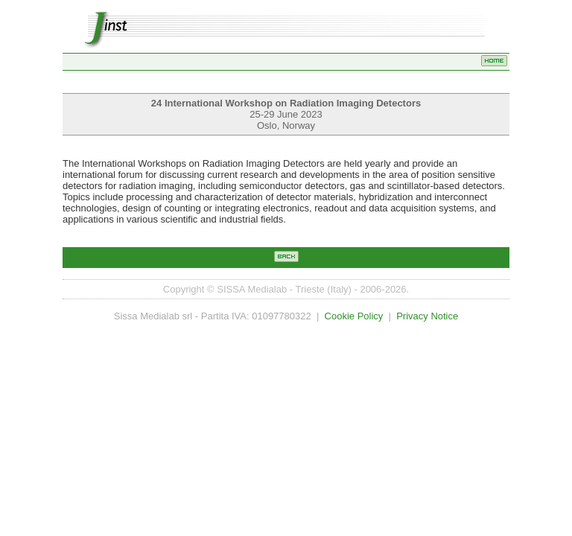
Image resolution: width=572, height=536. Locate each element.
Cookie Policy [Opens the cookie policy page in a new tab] (354, 316)
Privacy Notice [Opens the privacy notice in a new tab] (427, 316)
